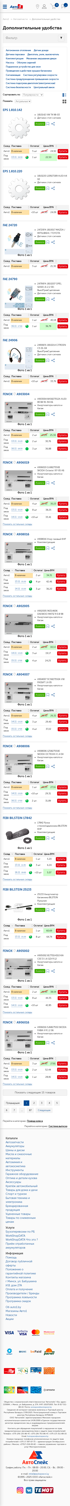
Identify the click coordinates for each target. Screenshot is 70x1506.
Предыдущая (13, 1103)
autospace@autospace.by (41, 1407)
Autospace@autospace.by (37, 1436)
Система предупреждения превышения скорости (32, 79)
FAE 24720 (10, 225)
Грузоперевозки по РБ (20, 1231)
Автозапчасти (20, 19)
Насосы (10, 62)
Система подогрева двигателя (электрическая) (30, 83)
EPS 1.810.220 (12, 171)
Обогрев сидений (26, 62)
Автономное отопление (18, 50)
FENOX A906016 (16, 1022)
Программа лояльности (21, 1297)
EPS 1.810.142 (12, 110)
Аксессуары (13, 1182)
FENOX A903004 (16, 394)
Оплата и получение (19, 1289)
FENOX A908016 (16, 534)
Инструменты (15, 1170)
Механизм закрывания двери (41, 58)
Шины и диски (15, 1150)
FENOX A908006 (16, 746)
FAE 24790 (10, 279)
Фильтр (11, 38)
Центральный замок (44, 87)
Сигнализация (13, 75)
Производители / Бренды (22, 1293)
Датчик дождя (41, 50)
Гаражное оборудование (22, 1174)
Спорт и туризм (16, 1194)
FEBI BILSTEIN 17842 (17, 818)
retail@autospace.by (39, 1474)
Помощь (11, 1257)
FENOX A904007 (16, 674)
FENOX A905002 (16, 951)
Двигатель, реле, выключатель (43, 54)
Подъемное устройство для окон (23, 66)
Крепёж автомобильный (22, 1186)
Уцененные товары (18, 1214)
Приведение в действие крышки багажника (29, 71)
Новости (11, 1315)
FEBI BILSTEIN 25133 (17, 889)
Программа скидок (18, 1301)
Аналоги (40, 123)
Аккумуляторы (15, 1146)
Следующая (44, 1110)
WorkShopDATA (15, 1235)
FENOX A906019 (16, 462)
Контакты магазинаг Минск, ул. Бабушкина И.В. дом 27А (21, 1281)
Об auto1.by (13, 1307)
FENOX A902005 (16, 606)
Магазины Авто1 (16, 1311)
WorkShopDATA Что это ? (22, 1239)
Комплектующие (15, 58)
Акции (10, 1319)
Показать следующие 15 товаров (35, 1092)
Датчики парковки (15, 54)
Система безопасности (18, 87)
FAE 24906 (10, 340)
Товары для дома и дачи (22, 1190)
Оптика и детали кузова (21, 1178)
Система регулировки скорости (40, 75)
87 (30, 1110)
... (22, 1110)
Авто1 (6, 19)
